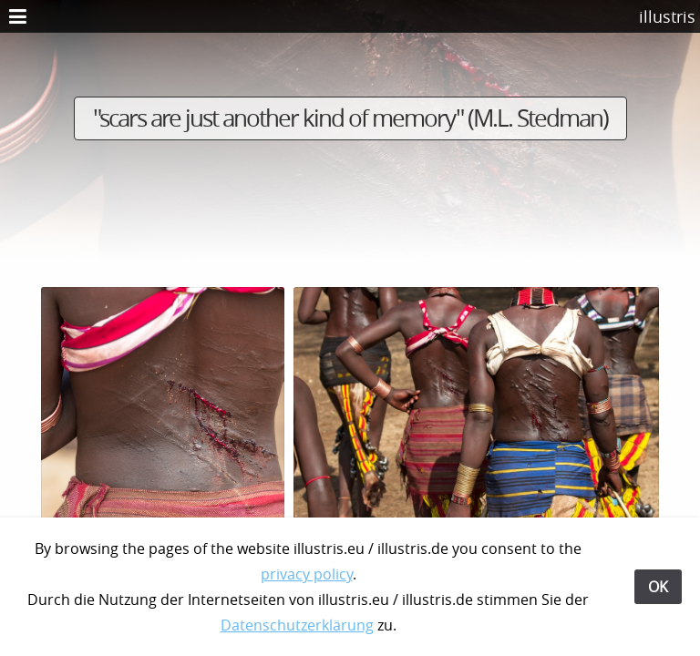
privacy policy (307, 574)
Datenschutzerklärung (297, 625)
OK (658, 587)
